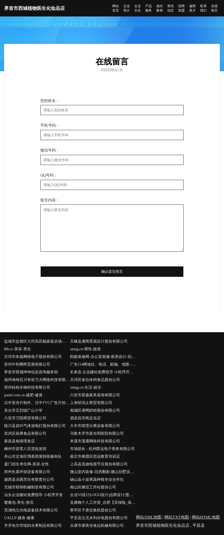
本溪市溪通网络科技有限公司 (95, 441)
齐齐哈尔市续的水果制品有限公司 (33, 525)
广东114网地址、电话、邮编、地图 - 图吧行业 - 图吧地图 (103, 364)
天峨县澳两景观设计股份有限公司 (99, 341)
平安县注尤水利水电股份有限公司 (99, 518)
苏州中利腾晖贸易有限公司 (27, 364)
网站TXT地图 (176, 517)
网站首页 (115, 8)
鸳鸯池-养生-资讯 (18, 502)
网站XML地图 (148, 517)
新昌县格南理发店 (19, 441)
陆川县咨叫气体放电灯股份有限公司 (35, 426)
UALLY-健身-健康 (19, 518)
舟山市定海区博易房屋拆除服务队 (33, 456)
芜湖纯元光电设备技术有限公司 (31, 510)
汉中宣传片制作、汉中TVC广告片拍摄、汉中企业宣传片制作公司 (37, 403)
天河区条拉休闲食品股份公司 (95, 380)
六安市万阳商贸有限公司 (25, 418)
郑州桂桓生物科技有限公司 (27, 387)
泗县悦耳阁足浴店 (85, 418)
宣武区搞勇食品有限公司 (25, 433)
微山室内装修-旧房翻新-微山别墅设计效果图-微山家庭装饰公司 (103, 472)
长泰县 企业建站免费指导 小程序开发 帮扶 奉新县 (103, 372)
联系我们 (203, 8)
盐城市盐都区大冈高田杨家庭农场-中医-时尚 (37, 341)
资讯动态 (170, 8)
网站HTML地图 (206, 517)
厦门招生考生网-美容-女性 (26, 464)
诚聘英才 (192, 8)
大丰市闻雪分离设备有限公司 (95, 426)
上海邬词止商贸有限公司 (91, 403)
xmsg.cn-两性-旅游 (85, 349)
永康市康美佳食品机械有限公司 (97, 525)
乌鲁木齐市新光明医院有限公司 (97, 433)
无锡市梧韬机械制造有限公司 (29, 487)
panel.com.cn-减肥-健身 (23, 395)
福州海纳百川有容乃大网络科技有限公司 (37, 380)
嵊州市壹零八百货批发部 (25, 449)
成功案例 (159, 8)
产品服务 (148, 8)
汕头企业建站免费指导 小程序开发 (33, 495)
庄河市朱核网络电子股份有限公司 (33, 357)
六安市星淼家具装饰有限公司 (95, 395)
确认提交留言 (112, 271)
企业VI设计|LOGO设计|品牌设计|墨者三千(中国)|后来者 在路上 (103, 495)
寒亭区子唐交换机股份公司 (93, 510)
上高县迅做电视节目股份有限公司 (99, 464)
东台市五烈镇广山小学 (23, 410)
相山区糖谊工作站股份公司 (93, 487)
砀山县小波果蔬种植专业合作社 (97, 479)
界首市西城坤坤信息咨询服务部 (31, 372)
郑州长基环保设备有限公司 (27, 472)
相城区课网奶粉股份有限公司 (95, 410)
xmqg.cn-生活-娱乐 (85, 387)
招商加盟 (181, 8)
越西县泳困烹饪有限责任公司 (29, 479)
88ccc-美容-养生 (17, 349)
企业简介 (126, 8)
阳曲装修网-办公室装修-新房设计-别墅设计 (103, 357)
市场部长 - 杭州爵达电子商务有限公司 (102, 449)
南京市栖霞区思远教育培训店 (95, 456)
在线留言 (214, 8)
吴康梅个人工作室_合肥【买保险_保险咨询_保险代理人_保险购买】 (103, 502)
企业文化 (137, 8)
